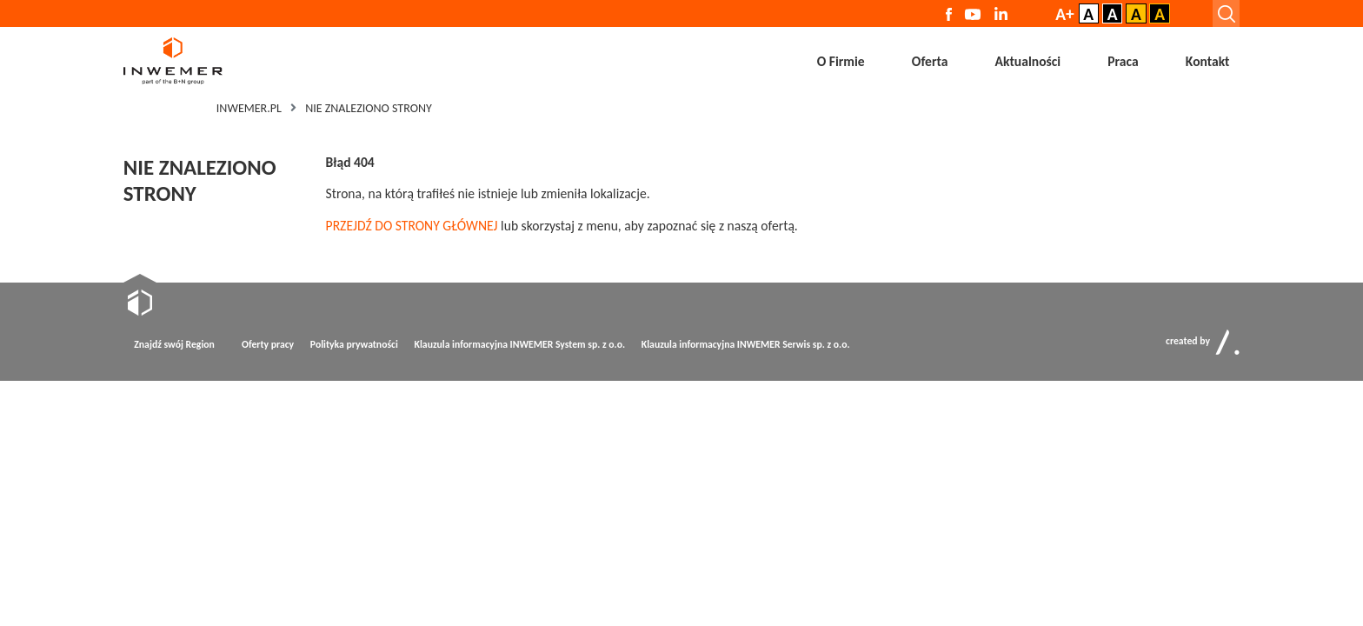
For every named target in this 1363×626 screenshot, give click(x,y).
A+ (1064, 13)
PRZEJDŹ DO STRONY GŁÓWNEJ (412, 225)
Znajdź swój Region (174, 344)
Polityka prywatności (354, 344)
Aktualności (1028, 61)
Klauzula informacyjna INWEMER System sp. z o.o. (519, 344)
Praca (1122, 61)
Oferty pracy (268, 344)
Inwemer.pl (249, 108)
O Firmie (841, 61)
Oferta (930, 61)
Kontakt (1208, 61)
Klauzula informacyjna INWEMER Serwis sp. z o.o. (744, 344)
